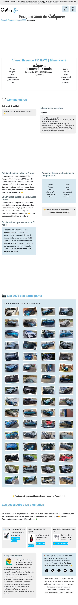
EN (73, 10)
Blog (65, 8)
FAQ (65, 10)
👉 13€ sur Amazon (15, 540)
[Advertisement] (39, 39)
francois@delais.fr (10, 591)
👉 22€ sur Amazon (36, 544)
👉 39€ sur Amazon (61, 543)
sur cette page (59, 131)
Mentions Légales (66, 592)
